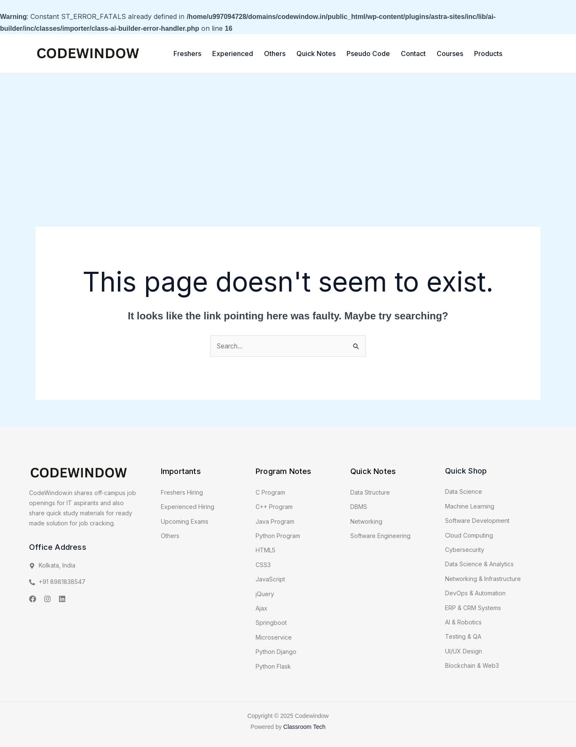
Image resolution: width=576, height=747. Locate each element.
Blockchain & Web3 (472, 666)
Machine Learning (469, 506)
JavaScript (270, 579)
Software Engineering (380, 536)
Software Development (477, 521)
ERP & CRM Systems (473, 608)
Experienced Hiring (187, 507)
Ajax (261, 608)
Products (488, 53)
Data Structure (370, 492)
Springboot (271, 623)
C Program (270, 492)
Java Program (275, 521)
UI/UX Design (463, 651)
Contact (413, 53)
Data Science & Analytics (479, 564)
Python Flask (273, 666)
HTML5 (265, 550)
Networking (366, 521)
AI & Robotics (463, 622)
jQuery (265, 594)
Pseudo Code (368, 53)
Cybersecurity (464, 549)
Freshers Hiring (182, 492)
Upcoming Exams (184, 521)
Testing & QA (463, 637)
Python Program (278, 536)
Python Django (276, 652)
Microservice (274, 637)
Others (274, 53)
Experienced (232, 53)
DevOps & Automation (475, 593)
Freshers (187, 53)
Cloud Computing (469, 535)
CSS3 (263, 565)
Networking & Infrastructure (483, 579)
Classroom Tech (304, 727)
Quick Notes (316, 53)
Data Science (463, 492)
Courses (450, 53)
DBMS (358, 507)
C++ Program (274, 507)
